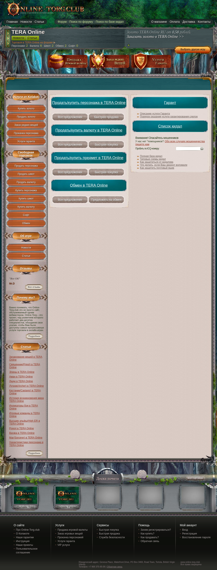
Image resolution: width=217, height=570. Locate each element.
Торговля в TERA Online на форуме (33, 42)
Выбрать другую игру (192, 49)
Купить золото (26, 108)
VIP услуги (64, 544)
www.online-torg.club (190, 562)
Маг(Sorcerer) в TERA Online (25, 437)
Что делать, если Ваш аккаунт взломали (163, 164)
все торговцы (195, 478)
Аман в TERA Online (21, 376)
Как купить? (147, 533)
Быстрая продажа (106, 117)
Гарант (170, 103)
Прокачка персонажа (26, 133)
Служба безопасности (112, 537)
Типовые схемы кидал (153, 159)
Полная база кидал (151, 156)
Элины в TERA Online (21, 372)
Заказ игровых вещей (70, 533)
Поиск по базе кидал (110, 21)
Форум (62, 21)
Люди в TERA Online (21, 381)
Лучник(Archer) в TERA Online (26, 385)
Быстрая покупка (106, 144)
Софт (26, 215)
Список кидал (170, 126)
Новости (26, 21)
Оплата (175, 21)
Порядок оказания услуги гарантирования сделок (169, 116)
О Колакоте (22, 533)
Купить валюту (26, 206)
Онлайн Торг (25, 507)
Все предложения (70, 117)
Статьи (39, 21)
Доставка (188, 21)
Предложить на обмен (106, 199)
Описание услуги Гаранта (155, 113)
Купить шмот (26, 198)
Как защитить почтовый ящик (157, 167)
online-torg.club (41, 9)
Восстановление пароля (196, 537)
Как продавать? (150, 537)
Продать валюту (26, 182)
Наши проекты (24, 544)
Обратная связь (150, 541)
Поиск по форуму (81, 21)
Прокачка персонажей (70, 537)
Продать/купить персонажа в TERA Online (88, 103)
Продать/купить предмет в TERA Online (88, 158)
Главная (12, 21)
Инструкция (23, 541)
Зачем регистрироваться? (156, 529)
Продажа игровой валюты (73, 529)
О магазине (159, 21)
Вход (185, 529)
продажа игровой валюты (68, 62)
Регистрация (189, 533)
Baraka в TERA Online (21, 433)
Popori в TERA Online (21, 428)
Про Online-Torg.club (28, 529)
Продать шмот (26, 174)
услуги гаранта (151, 62)
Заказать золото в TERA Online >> (155, 37)
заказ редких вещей (109, 62)
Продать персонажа (26, 165)
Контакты (204, 21)
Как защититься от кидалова (156, 162)
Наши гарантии (25, 537)
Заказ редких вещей (26, 125)
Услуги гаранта (26, 141)
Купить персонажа (26, 190)
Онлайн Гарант (67, 507)
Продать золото (26, 116)
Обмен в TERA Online (89, 185)
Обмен (26, 223)
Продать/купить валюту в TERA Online (88, 130)
